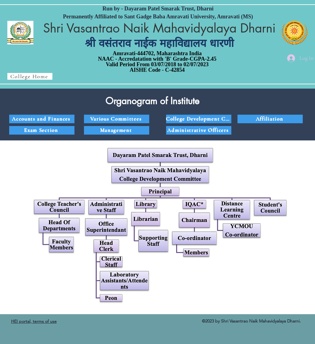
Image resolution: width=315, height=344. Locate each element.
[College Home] (29, 76)
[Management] (116, 130)
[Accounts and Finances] (41, 119)
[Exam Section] (41, 130)
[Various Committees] (116, 119)
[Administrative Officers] (198, 130)
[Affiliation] (270, 119)
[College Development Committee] (198, 119)
